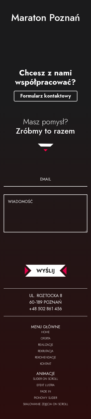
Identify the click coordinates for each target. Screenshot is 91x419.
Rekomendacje (45, 357)
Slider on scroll (45, 379)
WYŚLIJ (45, 270)
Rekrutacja (45, 351)
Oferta (45, 338)
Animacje (45, 373)
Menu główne (45, 327)
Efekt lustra (46, 385)
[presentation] (46, 247)
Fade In (45, 391)
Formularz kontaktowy (45, 96)
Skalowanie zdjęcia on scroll (45, 404)
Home (45, 332)
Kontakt (45, 364)
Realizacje (45, 345)
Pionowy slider (45, 398)
